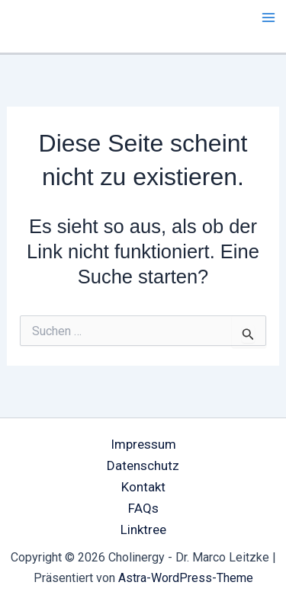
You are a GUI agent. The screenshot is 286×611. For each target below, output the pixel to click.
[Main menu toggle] (269, 17)
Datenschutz (143, 465)
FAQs (143, 508)
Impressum (143, 444)
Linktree (143, 529)
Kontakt (143, 486)
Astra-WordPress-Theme (185, 578)
